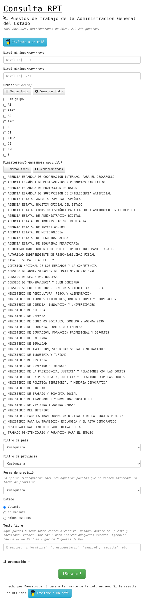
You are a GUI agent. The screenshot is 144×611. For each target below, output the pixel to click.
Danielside (33, 586)
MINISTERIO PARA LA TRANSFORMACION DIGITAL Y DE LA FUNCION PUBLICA (63, 416)
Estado (8, 500)
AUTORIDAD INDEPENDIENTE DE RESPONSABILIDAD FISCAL (49, 255)
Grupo (7, 85)
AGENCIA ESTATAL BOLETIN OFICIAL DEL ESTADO (42, 205)
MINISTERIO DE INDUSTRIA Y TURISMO (34, 355)
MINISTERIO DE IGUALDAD (25, 344)
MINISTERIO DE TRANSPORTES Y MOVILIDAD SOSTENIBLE (48, 399)
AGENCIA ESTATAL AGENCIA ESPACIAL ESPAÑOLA (42, 199)
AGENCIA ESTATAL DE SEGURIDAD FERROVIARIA (41, 244)
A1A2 (9, 110)
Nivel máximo (14, 69)
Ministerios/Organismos (22, 163)
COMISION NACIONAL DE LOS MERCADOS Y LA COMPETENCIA (50, 266)
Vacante (11, 507)
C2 (7, 144)
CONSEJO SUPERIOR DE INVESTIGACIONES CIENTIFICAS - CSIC (53, 288)
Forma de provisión (19, 473)
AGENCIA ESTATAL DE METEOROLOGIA (33, 233)
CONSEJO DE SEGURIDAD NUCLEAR (30, 277)
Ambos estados (17, 518)
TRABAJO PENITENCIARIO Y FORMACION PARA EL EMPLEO (48, 433)
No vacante (14, 512)
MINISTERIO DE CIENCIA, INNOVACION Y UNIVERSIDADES (49, 305)
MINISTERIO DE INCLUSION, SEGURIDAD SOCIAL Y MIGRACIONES (54, 349)
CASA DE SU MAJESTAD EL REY (28, 260)
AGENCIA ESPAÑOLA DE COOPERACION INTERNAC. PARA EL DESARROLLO (58, 177)
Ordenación (14, 562)
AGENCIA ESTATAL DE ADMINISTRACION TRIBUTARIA (44, 221)
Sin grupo (13, 99)
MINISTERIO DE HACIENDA (25, 338)
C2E (8, 149)
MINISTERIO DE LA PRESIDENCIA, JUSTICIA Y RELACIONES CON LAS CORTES (64, 372)
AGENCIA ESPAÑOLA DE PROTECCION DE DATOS (40, 188)
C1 (7, 133)
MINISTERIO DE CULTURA (24, 310)
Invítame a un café (25, 42)
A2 (7, 116)
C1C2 (9, 138)
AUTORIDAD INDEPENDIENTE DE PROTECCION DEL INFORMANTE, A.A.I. (58, 249)
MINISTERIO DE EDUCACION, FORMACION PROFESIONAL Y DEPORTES (56, 333)
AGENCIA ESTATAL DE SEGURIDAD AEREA (35, 238)
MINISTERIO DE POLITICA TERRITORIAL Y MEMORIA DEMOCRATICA (55, 383)
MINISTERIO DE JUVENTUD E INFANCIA (34, 366)
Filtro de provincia (20, 457)
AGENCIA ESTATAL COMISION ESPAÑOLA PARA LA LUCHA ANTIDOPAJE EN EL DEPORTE (69, 210)
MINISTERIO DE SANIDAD (24, 388)
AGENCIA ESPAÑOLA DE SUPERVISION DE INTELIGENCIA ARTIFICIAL (57, 194)
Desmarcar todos (49, 91)
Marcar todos (17, 91)
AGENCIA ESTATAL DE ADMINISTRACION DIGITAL (42, 216)
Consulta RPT (32, 8)
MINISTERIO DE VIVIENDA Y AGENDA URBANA (39, 405)
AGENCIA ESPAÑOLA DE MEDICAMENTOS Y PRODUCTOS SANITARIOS (54, 182)
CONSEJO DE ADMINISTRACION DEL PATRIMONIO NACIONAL (49, 271)
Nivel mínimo (14, 53)
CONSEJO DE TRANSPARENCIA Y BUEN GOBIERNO (41, 283)
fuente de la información (88, 586)
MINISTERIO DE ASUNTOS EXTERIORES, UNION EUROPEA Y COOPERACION (59, 299)
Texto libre (13, 526)
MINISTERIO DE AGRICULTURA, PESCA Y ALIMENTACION (47, 294)
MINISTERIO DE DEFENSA (24, 316)
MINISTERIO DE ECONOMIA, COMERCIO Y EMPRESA (42, 327)
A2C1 (9, 121)
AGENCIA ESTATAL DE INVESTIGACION (34, 227)
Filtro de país (15, 441)
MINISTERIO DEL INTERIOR (26, 411)
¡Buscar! (72, 574)
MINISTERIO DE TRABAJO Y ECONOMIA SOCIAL (40, 394)
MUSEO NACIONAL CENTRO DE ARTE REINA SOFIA (42, 427)
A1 (7, 105)
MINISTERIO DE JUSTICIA (25, 360)
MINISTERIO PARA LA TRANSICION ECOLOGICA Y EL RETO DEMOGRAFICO (59, 422)
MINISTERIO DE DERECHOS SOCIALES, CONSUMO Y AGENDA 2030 (53, 322)
